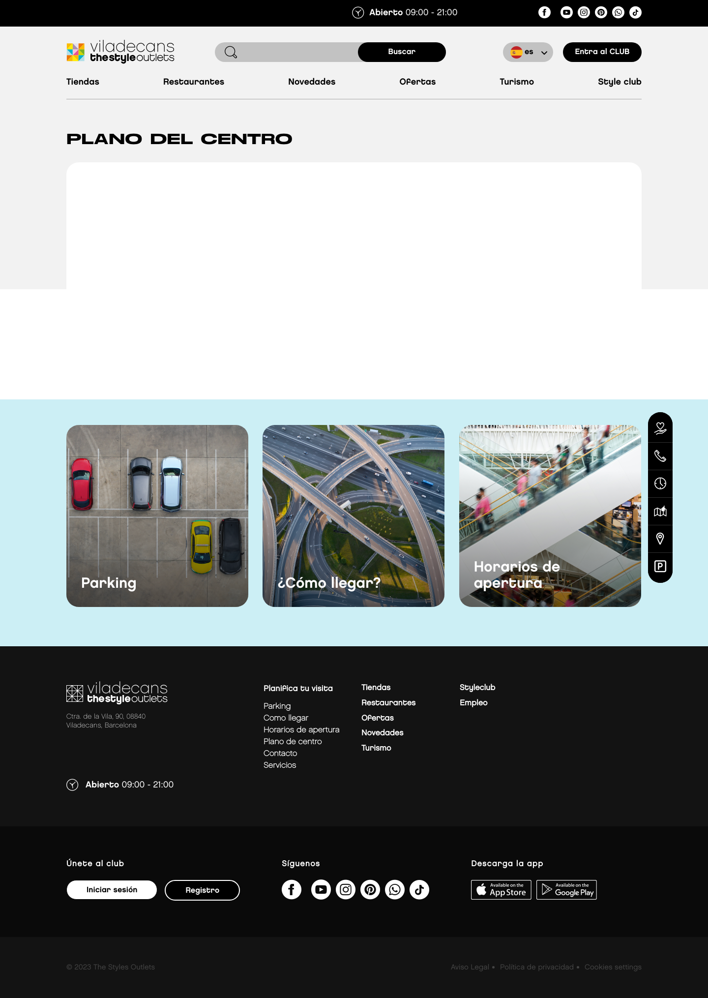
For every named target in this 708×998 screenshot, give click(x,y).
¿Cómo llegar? (329, 584)
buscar (402, 52)
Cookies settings (613, 967)
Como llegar (286, 718)
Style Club (620, 82)
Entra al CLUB (602, 52)
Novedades (311, 82)
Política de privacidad (537, 967)
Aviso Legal (470, 967)
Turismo (517, 82)
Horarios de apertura (517, 576)
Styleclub (477, 688)
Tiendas (82, 82)
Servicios (280, 765)
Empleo (473, 703)
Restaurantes (193, 82)
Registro (202, 890)
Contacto (280, 753)
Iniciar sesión (112, 890)
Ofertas (418, 82)
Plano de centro (293, 742)
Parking (109, 584)
